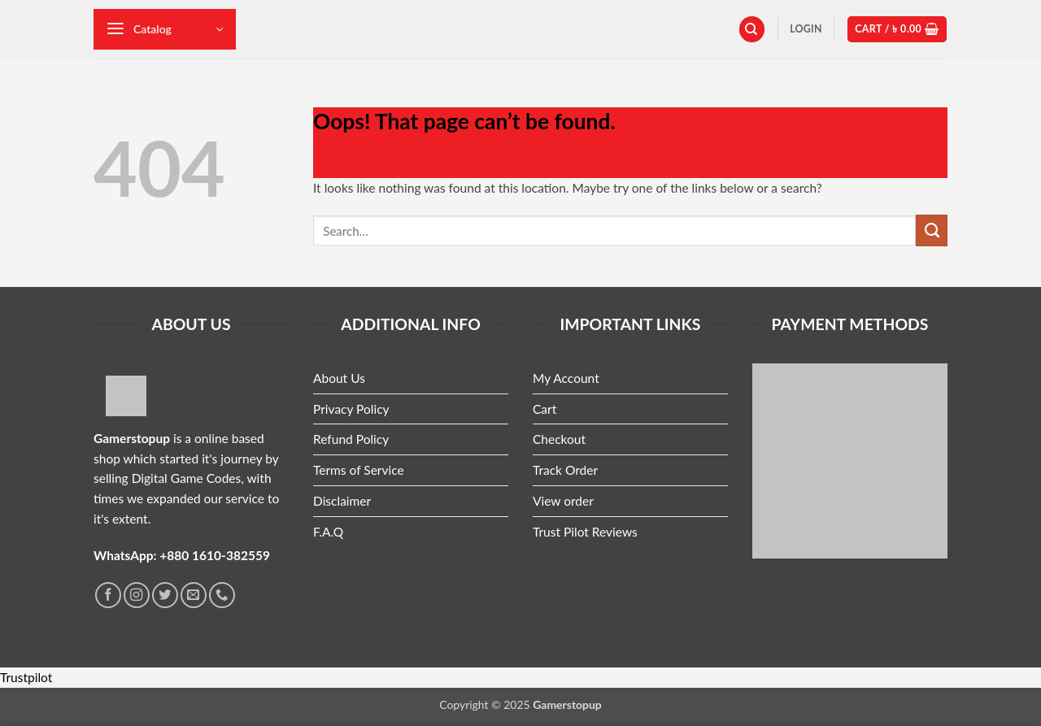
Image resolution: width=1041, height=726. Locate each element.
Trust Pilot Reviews (585, 531)
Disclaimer (342, 500)
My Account (566, 378)
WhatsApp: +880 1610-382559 (182, 555)
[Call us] (222, 595)
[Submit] (931, 230)
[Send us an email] (194, 595)
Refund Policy (351, 439)
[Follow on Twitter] (165, 595)
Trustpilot (26, 677)
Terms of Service (358, 470)
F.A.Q (328, 531)
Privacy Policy (351, 409)
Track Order (565, 470)
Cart (544, 409)
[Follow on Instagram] (137, 595)
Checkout (559, 439)
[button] (165, 29)
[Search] (751, 29)
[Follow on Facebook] (108, 595)
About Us (339, 378)
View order (563, 500)
